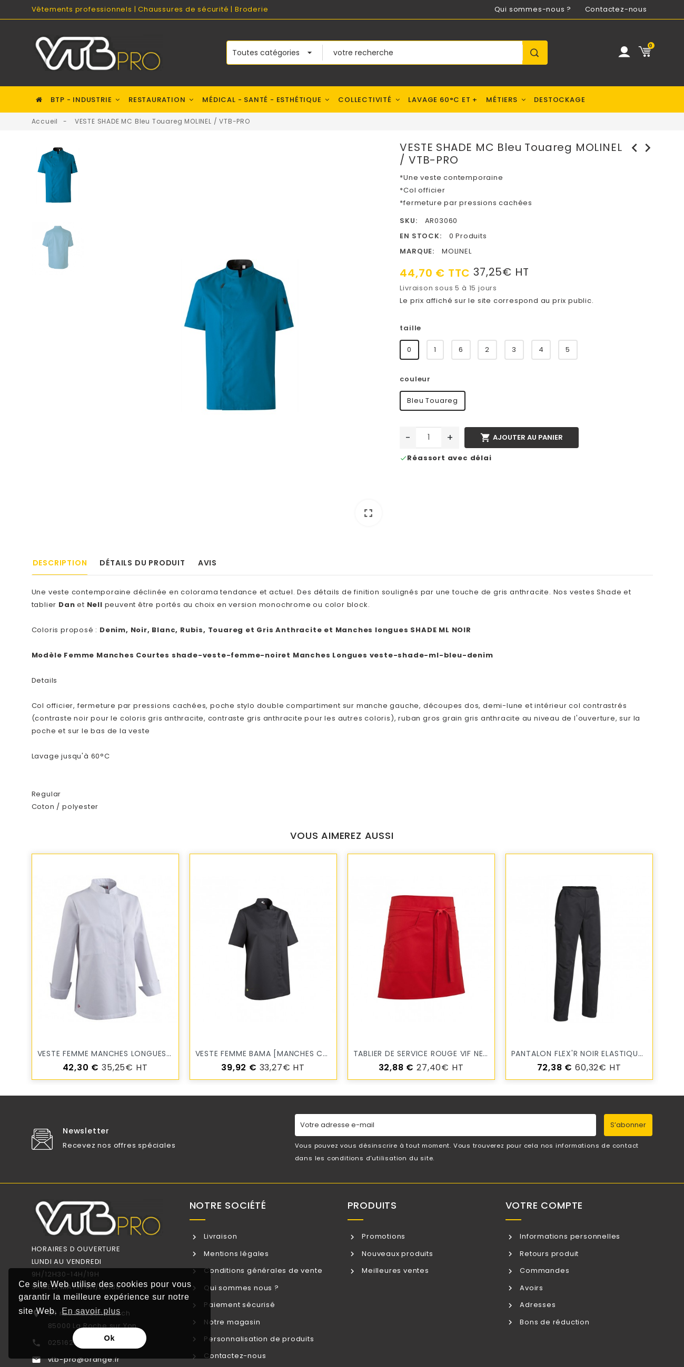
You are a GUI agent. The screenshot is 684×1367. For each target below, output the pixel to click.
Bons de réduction (553, 1322)
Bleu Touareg (432, 401)
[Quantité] (428, 437)
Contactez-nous (616, 9)
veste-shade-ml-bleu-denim (431, 655)
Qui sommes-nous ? (533, 9)
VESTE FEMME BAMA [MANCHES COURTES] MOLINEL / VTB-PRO (316, 1053)
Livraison (219, 1236)
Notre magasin (231, 1322)
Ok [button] (109, 1338)
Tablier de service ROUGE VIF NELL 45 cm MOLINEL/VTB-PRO (473, 1053)
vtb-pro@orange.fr (84, 1359)
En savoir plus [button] (91, 1311)
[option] (240, 337)
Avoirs (530, 1288)
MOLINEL (457, 251)
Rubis (191, 630)
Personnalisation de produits (258, 1339)
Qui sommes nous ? (240, 1288)
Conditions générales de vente (262, 1270)
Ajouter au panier (521, 437)
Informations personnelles (569, 1236)
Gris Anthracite (289, 630)
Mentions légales (235, 1254)
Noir (139, 630)
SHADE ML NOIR (440, 630)
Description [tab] (60, 563)
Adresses (537, 1305)
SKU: (408, 221)
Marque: (417, 251)
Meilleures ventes (394, 1270)
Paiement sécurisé (238, 1305)
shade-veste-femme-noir (227, 655)
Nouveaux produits (396, 1254)
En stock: (420, 236)
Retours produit (548, 1254)
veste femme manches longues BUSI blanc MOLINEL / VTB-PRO (164, 1053)
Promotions (382, 1236)
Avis (207, 563)
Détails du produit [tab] (142, 563)
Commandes (543, 1270)
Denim (113, 630)
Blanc (163, 630)
